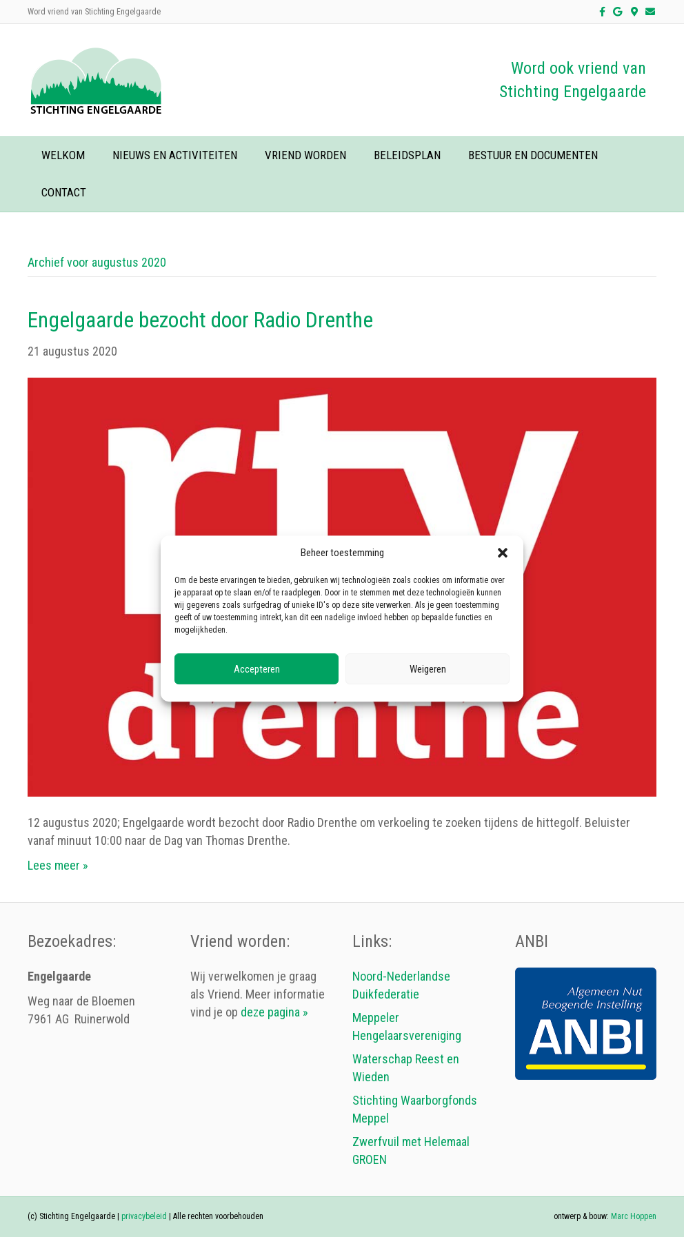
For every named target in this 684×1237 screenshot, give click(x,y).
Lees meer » (58, 865)
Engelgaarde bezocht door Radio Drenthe (200, 320)
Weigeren (428, 669)
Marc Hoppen (633, 1216)
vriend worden (305, 155)
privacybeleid (144, 1216)
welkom (63, 155)
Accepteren (257, 669)
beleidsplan (407, 155)
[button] (503, 553)
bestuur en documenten (533, 155)
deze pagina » (274, 1012)
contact (63, 192)
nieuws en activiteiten (174, 155)
